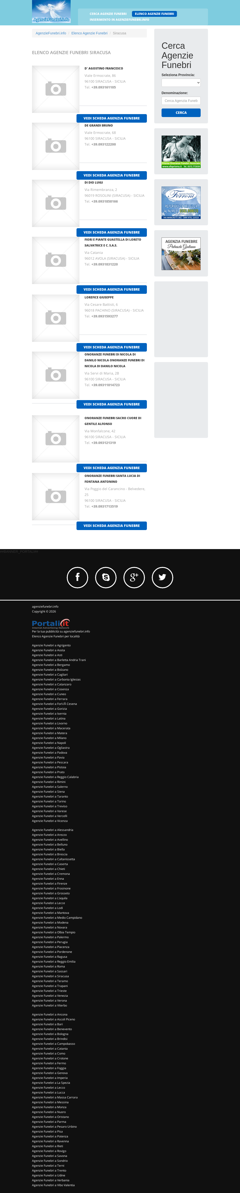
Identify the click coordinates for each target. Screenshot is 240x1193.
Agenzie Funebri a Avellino (50, 840)
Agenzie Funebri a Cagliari (50, 674)
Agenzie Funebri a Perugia (50, 942)
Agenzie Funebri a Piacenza (50, 947)
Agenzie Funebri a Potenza (50, 1136)
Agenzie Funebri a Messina (50, 1102)
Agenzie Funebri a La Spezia (51, 1083)
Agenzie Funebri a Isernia (49, 713)
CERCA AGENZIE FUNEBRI (108, 14)
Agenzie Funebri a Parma (49, 1122)
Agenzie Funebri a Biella (48, 849)
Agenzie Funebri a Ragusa (49, 957)
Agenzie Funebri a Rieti (47, 1146)
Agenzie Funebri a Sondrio (50, 1161)
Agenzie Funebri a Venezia (50, 996)
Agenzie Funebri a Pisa (47, 1131)
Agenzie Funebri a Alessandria (52, 830)
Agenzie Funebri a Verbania (50, 1180)
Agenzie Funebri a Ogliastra (51, 748)
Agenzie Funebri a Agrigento (51, 645)
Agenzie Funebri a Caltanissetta (53, 859)
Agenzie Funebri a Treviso (49, 806)
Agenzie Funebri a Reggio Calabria (55, 777)
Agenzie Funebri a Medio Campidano (57, 918)
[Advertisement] (198, 319)
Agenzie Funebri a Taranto (50, 796)
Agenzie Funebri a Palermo (50, 937)
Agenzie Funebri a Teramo (50, 981)
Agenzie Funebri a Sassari (49, 971)
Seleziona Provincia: (178, 75)
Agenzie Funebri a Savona (49, 1156)
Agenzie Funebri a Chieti (48, 869)
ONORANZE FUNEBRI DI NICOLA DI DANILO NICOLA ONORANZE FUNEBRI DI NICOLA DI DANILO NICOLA (114, 360)
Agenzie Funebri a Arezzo (49, 835)
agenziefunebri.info (45, 606)
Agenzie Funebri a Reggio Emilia (54, 961)
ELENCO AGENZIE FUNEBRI (154, 14)
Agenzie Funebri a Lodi (47, 908)
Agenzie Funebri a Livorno (49, 723)
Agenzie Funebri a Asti (47, 655)
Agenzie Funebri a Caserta (50, 864)
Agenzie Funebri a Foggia (49, 1068)
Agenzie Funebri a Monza (49, 1107)
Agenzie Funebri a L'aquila (49, 898)
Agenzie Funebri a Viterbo (49, 1005)
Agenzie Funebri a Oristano (50, 1117)
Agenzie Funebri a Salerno (50, 787)
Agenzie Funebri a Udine (48, 1175)
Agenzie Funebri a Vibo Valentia (53, 1185)
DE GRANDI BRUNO (99, 125)
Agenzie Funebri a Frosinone (51, 888)
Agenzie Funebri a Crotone (50, 1058)
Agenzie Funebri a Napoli (49, 743)
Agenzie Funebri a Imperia (50, 1078)
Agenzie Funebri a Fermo (49, 1063)
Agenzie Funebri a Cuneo (49, 694)
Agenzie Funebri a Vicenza (50, 821)
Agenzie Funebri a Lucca (48, 1092)
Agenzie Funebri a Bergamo (51, 665)
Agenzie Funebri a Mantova (50, 913)
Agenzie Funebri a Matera (49, 733)
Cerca (181, 112)
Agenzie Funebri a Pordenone (52, 952)
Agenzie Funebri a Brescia (49, 854)
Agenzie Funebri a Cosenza (50, 689)
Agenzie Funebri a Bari (47, 1024)
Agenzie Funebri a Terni (48, 1165)
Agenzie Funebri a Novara (49, 927)
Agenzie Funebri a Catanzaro (51, 684)
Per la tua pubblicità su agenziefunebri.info (61, 631)
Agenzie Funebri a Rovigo (49, 1151)
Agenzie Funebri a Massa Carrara (55, 1097)
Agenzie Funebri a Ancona (49, 1014)
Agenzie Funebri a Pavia (48, 757)
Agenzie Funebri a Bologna (50, 1034)
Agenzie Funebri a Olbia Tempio (53, 932)
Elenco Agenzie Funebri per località (56, 636)
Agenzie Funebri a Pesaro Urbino (54, 1126)
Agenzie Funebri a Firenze (49, 883)
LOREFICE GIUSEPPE (99, 297)
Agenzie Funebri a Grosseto (51, 893)
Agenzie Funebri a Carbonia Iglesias (56, 679)
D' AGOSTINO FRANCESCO (104, 68)
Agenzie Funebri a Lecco (48, 1087)
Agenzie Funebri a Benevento (52, 1029)
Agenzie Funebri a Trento (49, 1170)
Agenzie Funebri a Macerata (51, 728)
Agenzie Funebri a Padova (49, 752)
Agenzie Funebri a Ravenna (50, 1141)
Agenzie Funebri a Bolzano (50, 670)
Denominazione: (175, 93)
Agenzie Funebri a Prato (48, 772)
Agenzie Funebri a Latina (48, 718)
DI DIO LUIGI (94, 182)
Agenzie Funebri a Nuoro (49, 1112)
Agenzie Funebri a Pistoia (49, 767)
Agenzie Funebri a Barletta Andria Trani (59, 660)
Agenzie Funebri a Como (48, 1053)
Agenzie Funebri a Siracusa (50, 976)
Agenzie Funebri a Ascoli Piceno (53, 1019)
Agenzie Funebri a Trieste (49, 991)
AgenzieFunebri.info (51, 33)
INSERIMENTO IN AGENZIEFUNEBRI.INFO (119, 20)
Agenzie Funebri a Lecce (48, 903)
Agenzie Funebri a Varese (49, 811)
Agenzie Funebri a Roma (48, 966)
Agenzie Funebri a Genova (50, 1073)
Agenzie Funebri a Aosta (48, 650)
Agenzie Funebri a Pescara (50, 762)
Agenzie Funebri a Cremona (51, 874)
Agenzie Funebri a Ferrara (49, 699)
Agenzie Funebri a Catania (50, 1048)
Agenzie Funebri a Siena (48, 791)
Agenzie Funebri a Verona (49, 1000)
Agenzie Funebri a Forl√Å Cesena (54, 704)
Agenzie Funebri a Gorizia (49, 709)
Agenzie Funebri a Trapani (50, 986)
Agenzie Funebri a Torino (49, 801)
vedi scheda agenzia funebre (112, 118)
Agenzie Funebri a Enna (48, 879)
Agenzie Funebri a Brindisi (49, 1039)
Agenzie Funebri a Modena (50, 922)
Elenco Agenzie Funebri (89, 33)
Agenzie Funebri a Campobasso (53, 1044)
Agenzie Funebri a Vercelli (49, 816)
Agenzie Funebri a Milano (49, 738)
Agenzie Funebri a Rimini (48, 782)
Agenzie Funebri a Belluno (49, 844)
